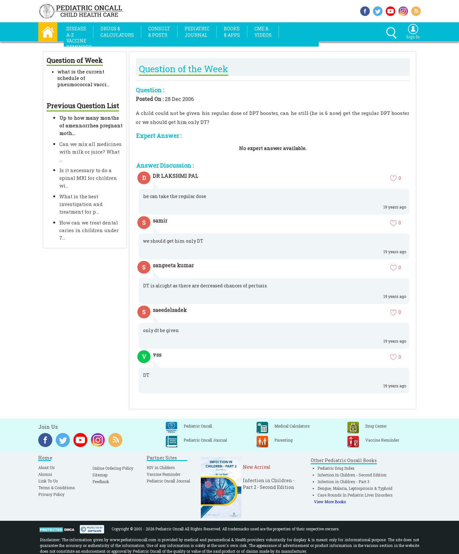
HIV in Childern (161, 467)
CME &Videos (263, 32)
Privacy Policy (51, 494)
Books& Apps (232, 32)
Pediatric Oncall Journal (168, 480)
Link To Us (48, 480)
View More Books (330, 501)
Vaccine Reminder (163, 474)
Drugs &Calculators (117, 32)
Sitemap (99, 474)
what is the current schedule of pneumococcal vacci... (83, 77)
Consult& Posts (159, 32)
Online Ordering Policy (112, 468)
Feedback (100, 481)
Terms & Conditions (56, 487)
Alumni (45, 474)
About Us (46, 467)
